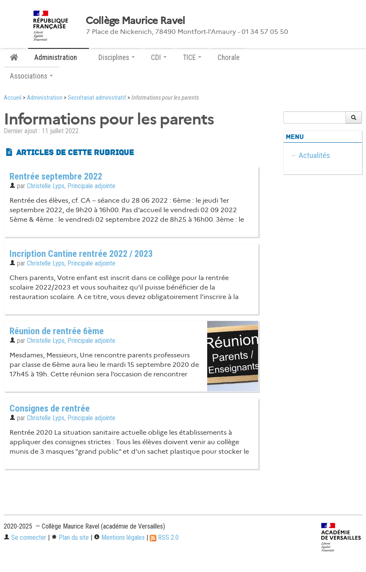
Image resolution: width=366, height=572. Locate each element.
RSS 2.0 (164, 537)
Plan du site (70, 537)
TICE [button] (192, 57)
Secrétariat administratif (97, 97)
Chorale (228, 57)
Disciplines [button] (116, 57)
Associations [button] (31, 76)
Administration (44, 97)
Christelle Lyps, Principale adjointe (71, 186)
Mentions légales (119, 537)
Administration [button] (58, 57)
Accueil (13, 97)
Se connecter (25, 537)
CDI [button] (159, 57)
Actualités (314, 155)
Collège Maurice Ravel (135, 20)
